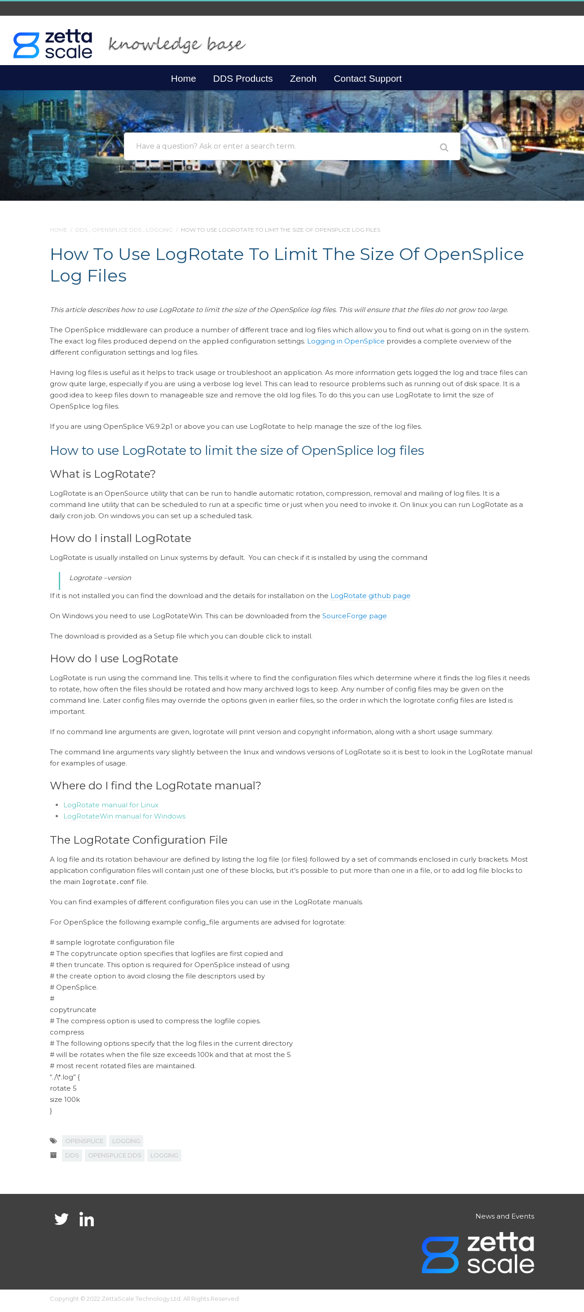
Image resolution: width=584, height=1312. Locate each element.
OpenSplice (84, 1141)
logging (126, 1141)
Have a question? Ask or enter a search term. (216, 146)
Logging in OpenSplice (346, 341)
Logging (159, 229)
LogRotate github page (370, 595)
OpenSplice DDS (116, 229)
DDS (81, 229)
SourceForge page (354, 616)
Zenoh (303, 78)
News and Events (504, 1216)
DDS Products (243, 78)
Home (183, 78)
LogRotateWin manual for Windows (124, 816)
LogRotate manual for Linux (110, 805)
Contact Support (368, 78)
